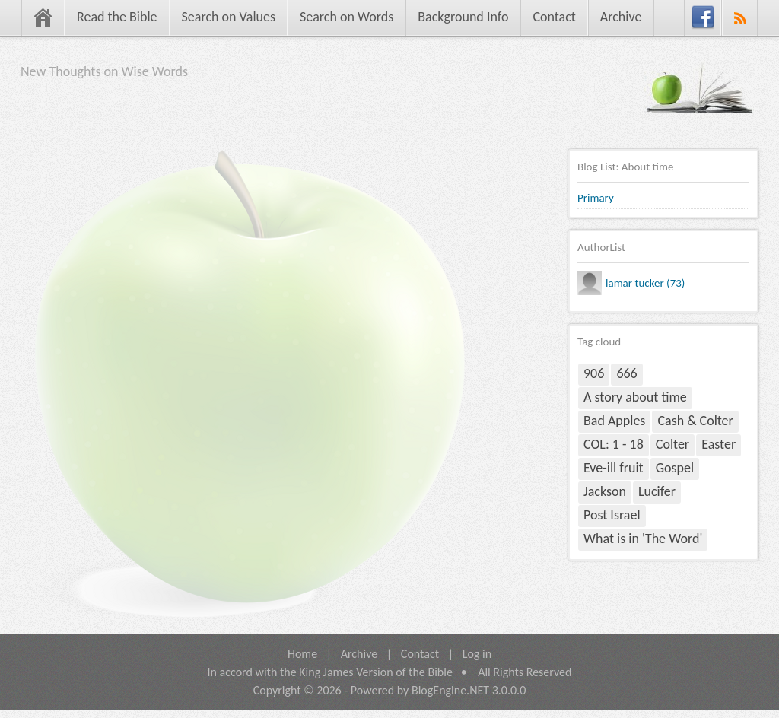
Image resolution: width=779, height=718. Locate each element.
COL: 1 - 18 (613, 444)
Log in (477, 654)
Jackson (604, 491)
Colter (672, 444)
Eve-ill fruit (613, 467)
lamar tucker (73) (645, 283)
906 (593, 373)
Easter (718, 444)
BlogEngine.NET (450, 690)
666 (626, 373)
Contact (554, 16)
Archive (621, 16)
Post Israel (612, 515)
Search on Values (228, 16)
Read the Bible (117, 16)
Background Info (463, 16)
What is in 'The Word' (642, 538)
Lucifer (657, 491)
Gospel (675, 467)
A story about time (635, 397)
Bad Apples (614, 420)
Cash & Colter (695, 420)
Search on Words (346, 16)
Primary (595, 198)
